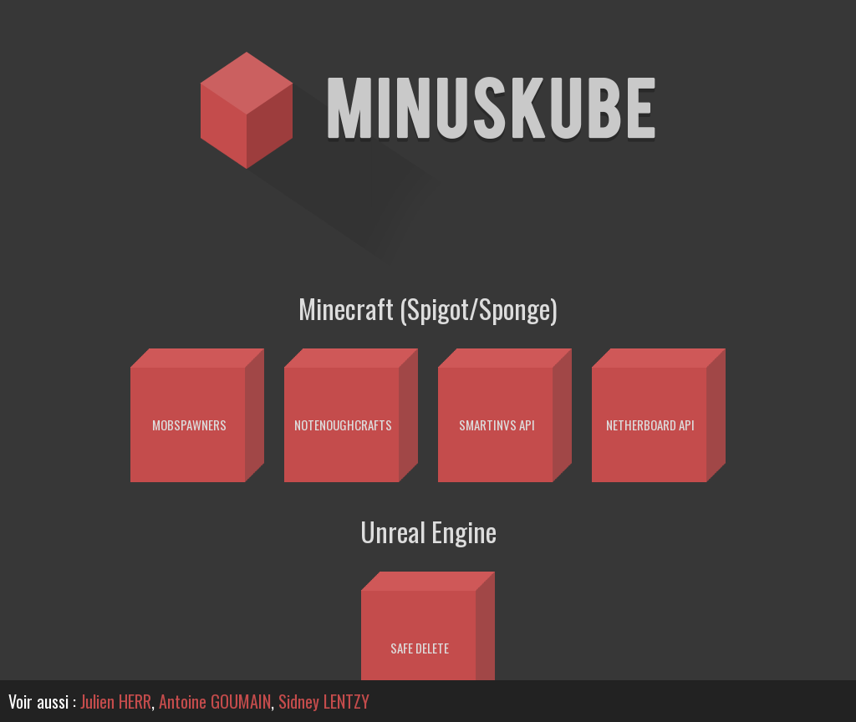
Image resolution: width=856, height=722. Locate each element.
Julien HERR (115, 701)
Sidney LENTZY (323, 701)
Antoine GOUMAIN (215, 701)
